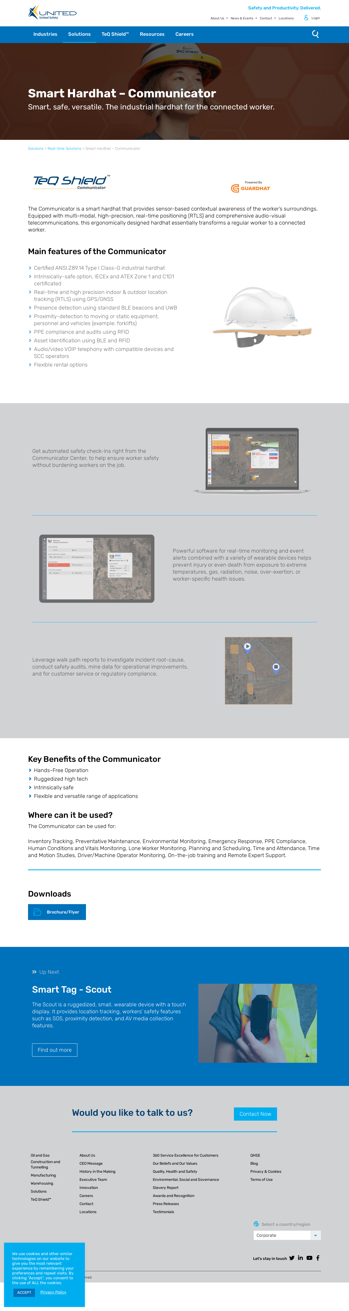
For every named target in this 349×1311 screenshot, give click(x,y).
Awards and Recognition (173, 1195)
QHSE (255, 1155)
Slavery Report (165, 1187)
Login (316, 18)
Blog (254, 1163)
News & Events (242, 18)
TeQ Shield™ (41, 1199)
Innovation (89, 1187)
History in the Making (97, 1171)
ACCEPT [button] (24, 1292)
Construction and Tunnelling (45, 1165)
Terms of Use (261, 1179)
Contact (266, 18)
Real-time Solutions (64, 148)
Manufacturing (43, 1175)
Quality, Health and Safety (175, 1171)
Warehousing (42, 1183)
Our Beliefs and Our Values (175, 1163)
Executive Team (93, 1179)
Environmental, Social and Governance (186, 1179)
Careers (86, 1195)
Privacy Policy (53, 1292)
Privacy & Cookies (265, 1171)
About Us (217, 18)
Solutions (36, 148)
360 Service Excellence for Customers (185, 1155)
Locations (286, 18)
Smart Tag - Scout (72, 989)
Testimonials (163, 1212)
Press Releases (166, 1204)
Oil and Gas (40, 1155)
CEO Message (91, 1163)
